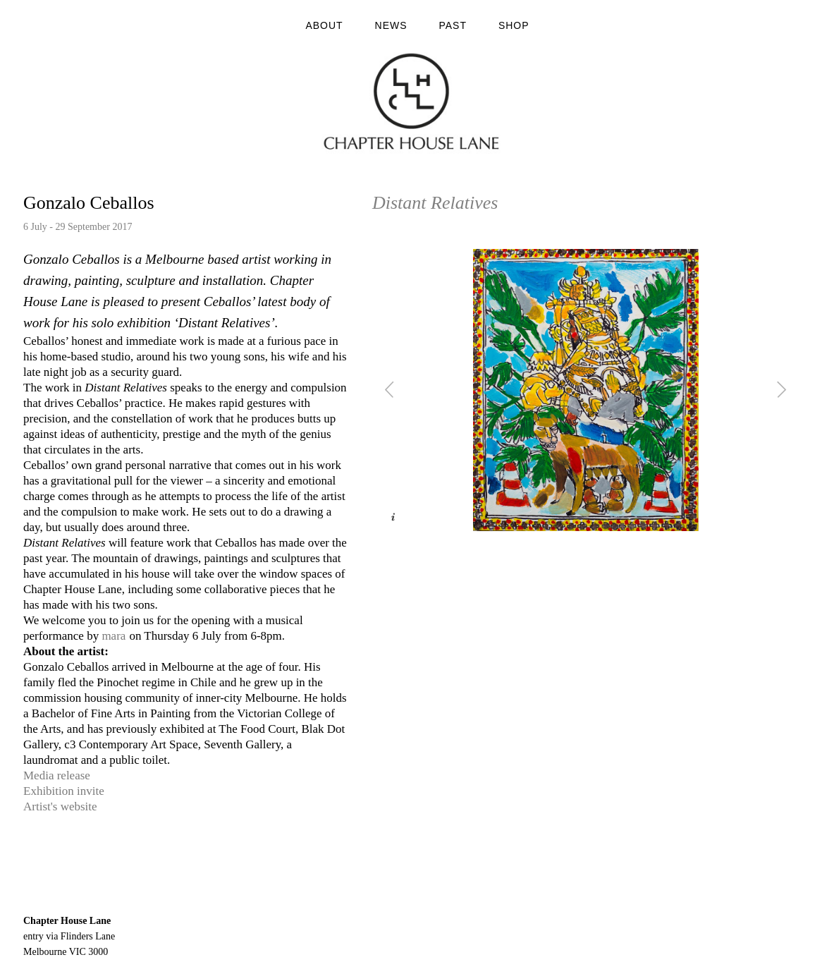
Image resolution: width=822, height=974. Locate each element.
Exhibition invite (63, 791)
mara (113, 636)
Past (452, 25)
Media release (56, 775)
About (324, 25)
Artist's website (60, 806)
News (391, 25)
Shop (513, 25)
